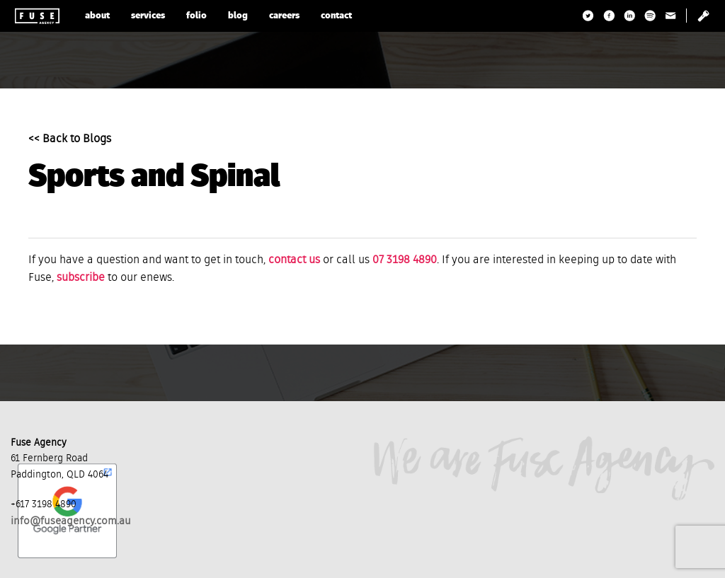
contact (336, 16)
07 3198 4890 (404, 260)
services (148, 16)
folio (196, 16)
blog (238, 16)
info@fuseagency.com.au (71, 521)
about (97, 16)
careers (284, 16)
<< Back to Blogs (69, 139)
